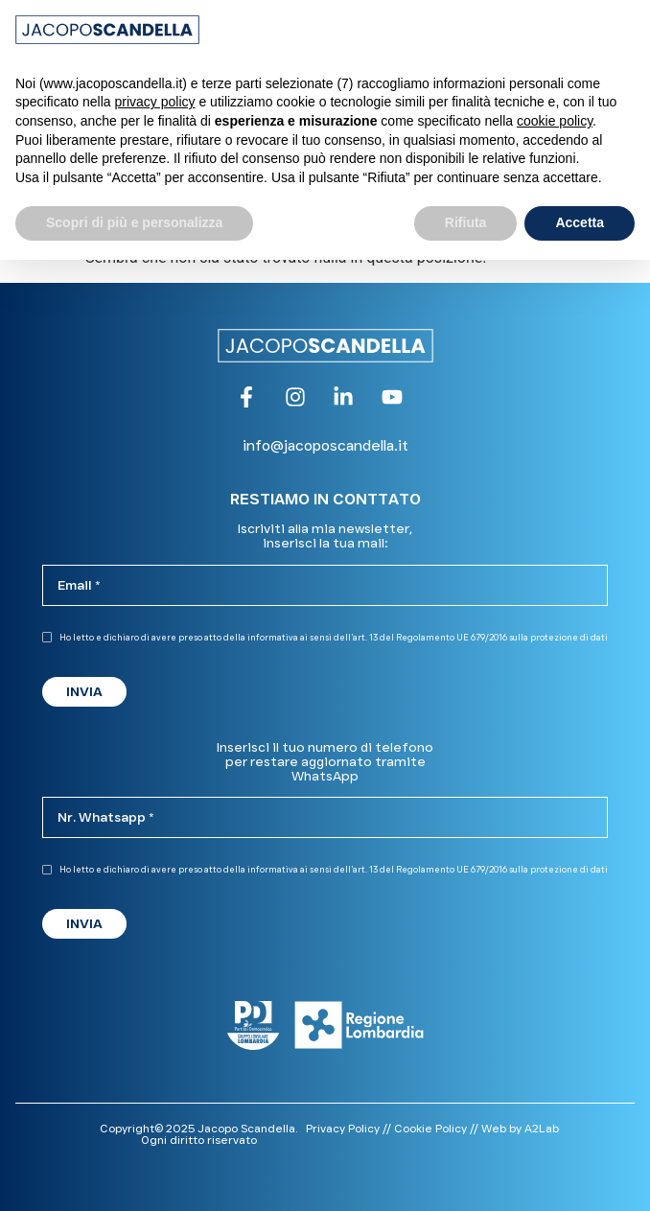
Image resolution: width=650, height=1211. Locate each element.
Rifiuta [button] (466, 222)
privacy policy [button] (155, 101)
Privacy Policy (343, 1128)
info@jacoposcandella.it (325, 445)
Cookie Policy (430, 1128)
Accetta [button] (579, 222)
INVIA (84, 691)
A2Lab (541, 1128)
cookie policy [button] (554, 120)
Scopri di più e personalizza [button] (134, 222)
